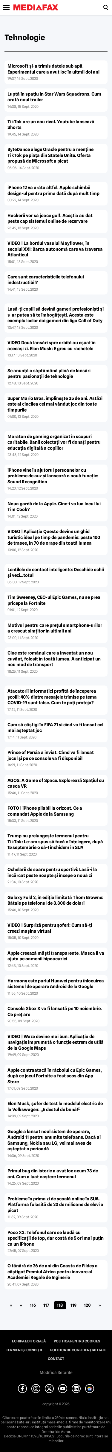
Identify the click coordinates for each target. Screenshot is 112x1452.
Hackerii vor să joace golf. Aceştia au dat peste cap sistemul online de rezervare (50, 218)
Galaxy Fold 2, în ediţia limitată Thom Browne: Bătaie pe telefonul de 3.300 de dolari (55, 900)
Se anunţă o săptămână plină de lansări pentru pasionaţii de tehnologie (48, 373)
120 (87, 1305)
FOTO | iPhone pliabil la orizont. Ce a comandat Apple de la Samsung (44, 811)
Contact (56, 1359)
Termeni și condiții (24, 1350)
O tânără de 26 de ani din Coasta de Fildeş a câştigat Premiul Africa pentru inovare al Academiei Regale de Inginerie (52, 1271)
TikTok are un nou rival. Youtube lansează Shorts (50, 124)
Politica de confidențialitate (78, 1350)
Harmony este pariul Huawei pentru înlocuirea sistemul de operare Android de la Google (55, 984)
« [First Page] (11, 1305)
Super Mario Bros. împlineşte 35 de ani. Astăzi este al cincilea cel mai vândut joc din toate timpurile (54, 404)
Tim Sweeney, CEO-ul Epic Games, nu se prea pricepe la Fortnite (53, 600)
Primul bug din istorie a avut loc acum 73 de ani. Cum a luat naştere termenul (52, 1174)
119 (73, 1305)
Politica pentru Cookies (77, 1341)
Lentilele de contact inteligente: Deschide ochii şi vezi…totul (55, 572)
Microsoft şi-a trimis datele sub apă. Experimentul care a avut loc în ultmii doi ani (53, 69)
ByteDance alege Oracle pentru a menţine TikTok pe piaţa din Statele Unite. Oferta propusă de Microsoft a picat (50, 155)
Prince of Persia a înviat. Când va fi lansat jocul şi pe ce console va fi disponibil (50, 755)
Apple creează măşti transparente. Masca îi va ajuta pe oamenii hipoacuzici (55, 956)
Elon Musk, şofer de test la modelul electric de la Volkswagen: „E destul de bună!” (55, 1106)
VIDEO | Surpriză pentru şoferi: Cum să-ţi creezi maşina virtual (49, 928)
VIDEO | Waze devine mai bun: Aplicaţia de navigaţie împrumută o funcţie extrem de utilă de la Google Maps (55, 1042)
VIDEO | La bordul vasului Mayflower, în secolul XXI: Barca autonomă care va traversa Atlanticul (55, 249)
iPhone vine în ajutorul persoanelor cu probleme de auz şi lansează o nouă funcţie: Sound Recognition (52, 476)
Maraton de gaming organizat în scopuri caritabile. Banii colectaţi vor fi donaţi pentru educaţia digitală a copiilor (54, 442)
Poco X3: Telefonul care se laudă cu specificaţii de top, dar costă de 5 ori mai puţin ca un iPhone (55, 1238)
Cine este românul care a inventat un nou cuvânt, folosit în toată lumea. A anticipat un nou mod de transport (54, 658)
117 (46, 1305)
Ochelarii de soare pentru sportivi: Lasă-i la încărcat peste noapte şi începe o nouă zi (52, 872)
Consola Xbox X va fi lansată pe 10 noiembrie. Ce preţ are (54, 1011)
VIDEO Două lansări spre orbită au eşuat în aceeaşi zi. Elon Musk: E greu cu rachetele (51, 345)
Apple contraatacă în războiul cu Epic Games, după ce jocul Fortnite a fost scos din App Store (54, 1076)
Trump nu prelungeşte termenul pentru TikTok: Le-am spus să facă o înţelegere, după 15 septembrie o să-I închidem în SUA (55, 841)
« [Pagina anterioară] (21, 1305)
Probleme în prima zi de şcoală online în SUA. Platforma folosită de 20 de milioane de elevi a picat (55, 1204)
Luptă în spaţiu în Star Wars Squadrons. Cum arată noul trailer (54, 97)
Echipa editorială (29, 1341)
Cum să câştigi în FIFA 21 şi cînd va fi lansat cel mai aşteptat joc (55, 727)
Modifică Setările (56, 1372)
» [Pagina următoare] (99, 1305)
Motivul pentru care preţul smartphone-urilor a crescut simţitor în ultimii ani (54, 628)
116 (33, 1305)
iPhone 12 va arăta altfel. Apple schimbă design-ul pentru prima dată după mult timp (53, 190)
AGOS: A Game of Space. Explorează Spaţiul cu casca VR (55, 783)
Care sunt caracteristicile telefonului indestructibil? (45, 280)
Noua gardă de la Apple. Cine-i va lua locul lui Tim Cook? (54, 506)
